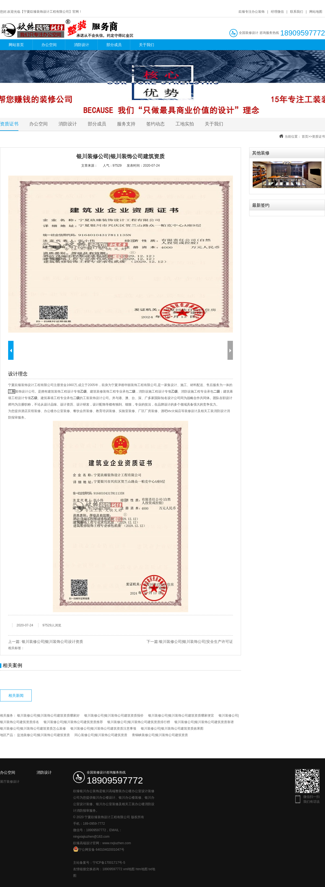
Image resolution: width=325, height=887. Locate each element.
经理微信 (277, 12)
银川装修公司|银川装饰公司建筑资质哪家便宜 (181, 715)
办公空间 (49, 45)
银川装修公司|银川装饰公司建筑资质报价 (114, 715)
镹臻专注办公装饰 (252, 12)
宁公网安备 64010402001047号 (98, 849)
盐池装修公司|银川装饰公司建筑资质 (43, 735)
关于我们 (146, 45)
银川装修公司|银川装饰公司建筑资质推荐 (73, 722)
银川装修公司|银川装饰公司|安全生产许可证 (196, 641)
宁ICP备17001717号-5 (109, 863)
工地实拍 (185, 124)
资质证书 (9, 124)
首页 (305, 136)
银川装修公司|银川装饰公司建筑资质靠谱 (204, 722)
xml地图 (129, 869)
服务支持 (126, 124)
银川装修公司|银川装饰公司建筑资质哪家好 (48, 715)
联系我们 (296, 12)
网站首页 (16, 45)
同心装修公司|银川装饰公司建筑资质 (100, 735)
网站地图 (315, 12)
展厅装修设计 (10, 782)
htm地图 (142, 869)
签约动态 (155, 124)
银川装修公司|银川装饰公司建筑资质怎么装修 (33, 728)
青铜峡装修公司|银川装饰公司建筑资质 (160, 735)
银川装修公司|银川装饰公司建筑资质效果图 (172, 728)
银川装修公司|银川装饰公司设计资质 (52, 641)
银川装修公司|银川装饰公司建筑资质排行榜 (138, 722)
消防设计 (81, 45)
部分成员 (114, 45)
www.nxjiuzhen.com (116, 843)
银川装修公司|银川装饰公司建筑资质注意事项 (103, 728)
